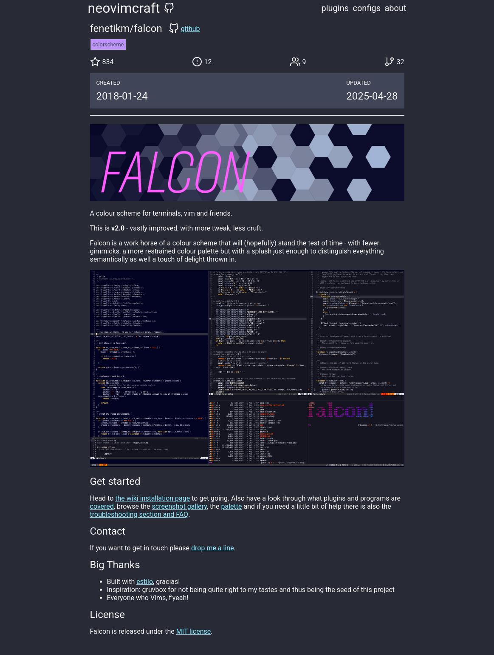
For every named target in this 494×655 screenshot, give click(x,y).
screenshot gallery (179, 506)
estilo (144, 582)
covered (102, 506)
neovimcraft (124, 8)
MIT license (193, 631)
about (395, 8)
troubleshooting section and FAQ (139, 514)
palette (231, 506)
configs (367, 8)
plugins (335, 8)
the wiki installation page (152, 498)
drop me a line (212, 548)
